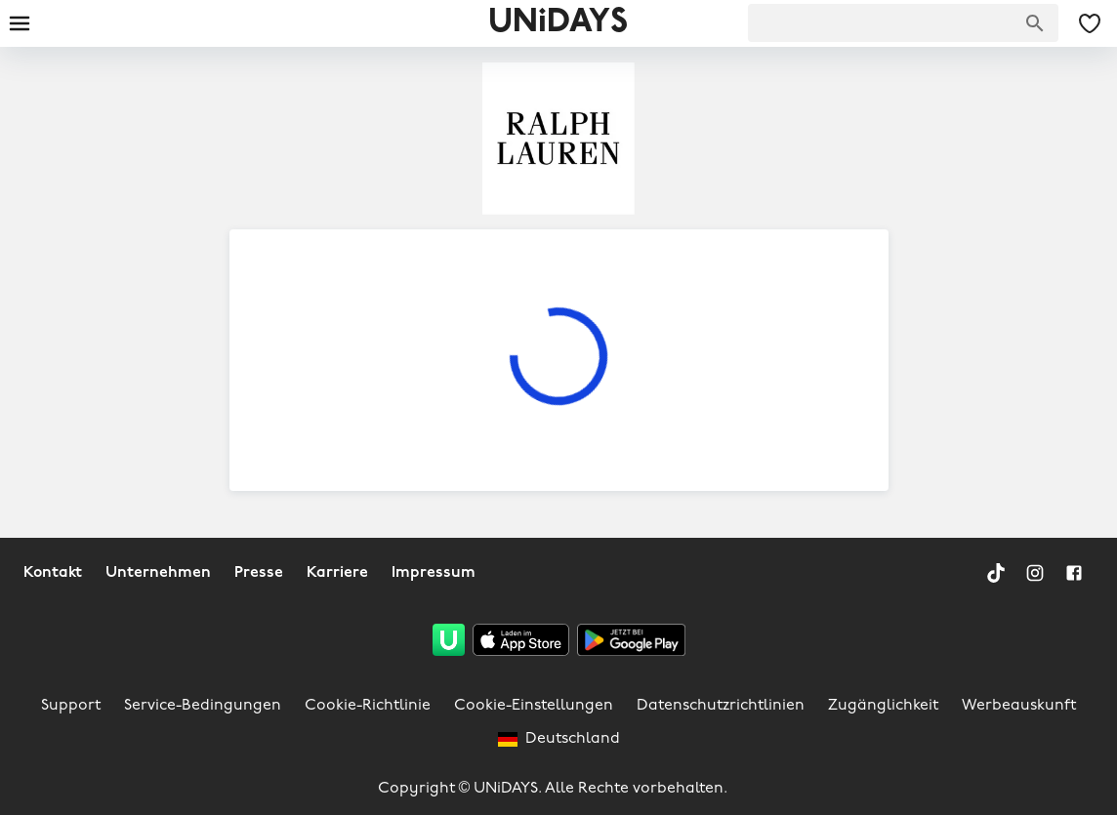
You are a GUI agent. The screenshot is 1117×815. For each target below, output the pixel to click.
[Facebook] (1074, 572)
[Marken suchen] (1035, 23)
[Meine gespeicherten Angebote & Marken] (1089, 23)
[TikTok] (995, 572)
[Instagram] (1035, 572)
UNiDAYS (558, 23)
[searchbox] (903, 23)
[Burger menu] (19, 23)
